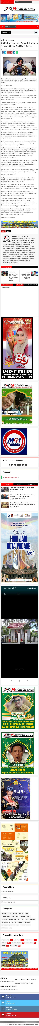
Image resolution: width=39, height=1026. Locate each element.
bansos (8, 231)
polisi (9, 913)
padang (4, 942)
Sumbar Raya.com (11, 477)
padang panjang (16, 942)
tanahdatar (13, 945)
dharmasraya (6, 940)
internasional (6, 916)
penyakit (4, 925)
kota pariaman (29, 940)
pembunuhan (12, 919)
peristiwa (22, 916)
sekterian (4, 928)
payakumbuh (29, 942)
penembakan (27, 922)
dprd (26, 913)
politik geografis (25, 925)
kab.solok (17, 940)
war (10, 928)
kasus (28, 916)
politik (4, 913)
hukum (15, 913)
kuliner (14, 922)
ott (18, 925)
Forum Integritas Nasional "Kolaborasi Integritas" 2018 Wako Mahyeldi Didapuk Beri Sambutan (22, 504)
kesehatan (15, 916)
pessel (3, 945)
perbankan (11, 925)
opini (27, 919)
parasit (20, 922)
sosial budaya (6, 922)
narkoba (4, 919)
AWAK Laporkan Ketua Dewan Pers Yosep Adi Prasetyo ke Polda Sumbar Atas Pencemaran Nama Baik (24, 496)
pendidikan (20, 919)
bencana (32, 919)
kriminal (21, 913)
